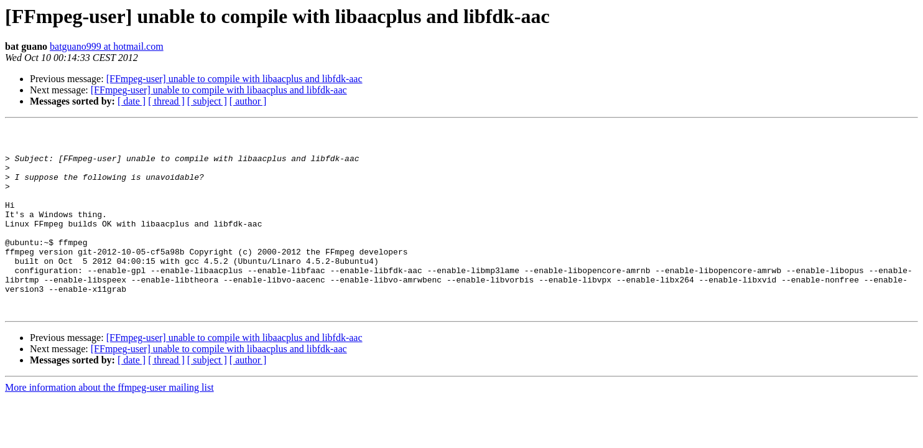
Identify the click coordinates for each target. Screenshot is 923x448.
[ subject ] (207, 101)
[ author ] (248, 101)
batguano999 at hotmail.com (107, 46)
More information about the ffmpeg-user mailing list (109, 424)
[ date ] (132, 101)
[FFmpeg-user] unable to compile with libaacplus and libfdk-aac (234, 78)
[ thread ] (166, 101)
